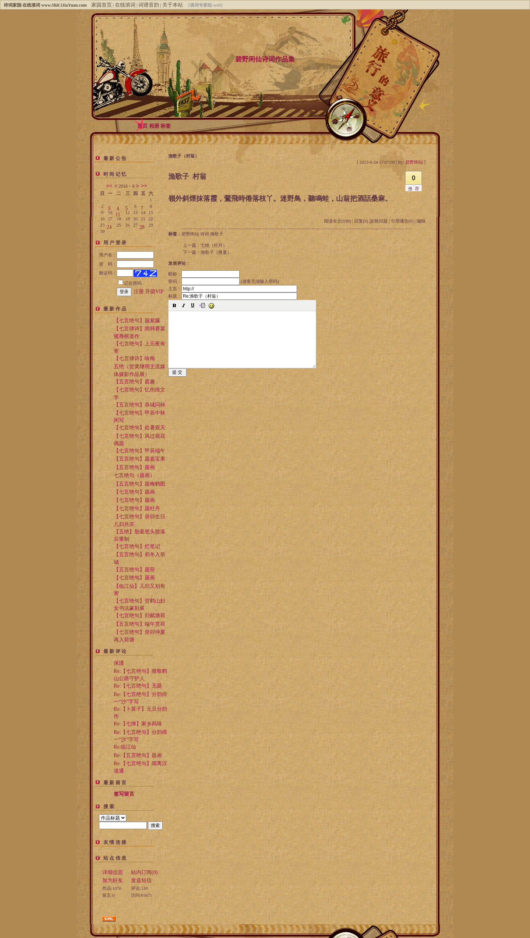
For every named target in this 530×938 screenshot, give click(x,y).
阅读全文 (337, 221)
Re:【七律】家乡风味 (138, 723)
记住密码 (130, 283)
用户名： (126, 254)
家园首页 (101, 5)
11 (117, 213)
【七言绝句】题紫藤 (137, 320)
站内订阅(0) (144, 872)
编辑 (421, 221)
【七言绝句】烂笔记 (137, 546)
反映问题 (379, 221)
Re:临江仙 (125, 747)
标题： (232, 296)
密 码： (126, 264)
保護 (119, 663)
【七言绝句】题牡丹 (137, 508)
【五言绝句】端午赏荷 (139, 624)
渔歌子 (216, 234)
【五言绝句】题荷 (134, 569)
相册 (154, 126)
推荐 (414, 188)
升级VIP (154, 291)
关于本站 (172, 5)
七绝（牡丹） (214, 245)
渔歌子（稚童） (216, 252)
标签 (165, 126)
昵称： (204, 274)
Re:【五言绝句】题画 (138, 755)
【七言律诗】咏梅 (134, 358)
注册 (139, 291)
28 (142, 225)
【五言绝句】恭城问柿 (139, 405)
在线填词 (125, 5)
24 (109, 225)
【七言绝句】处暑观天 (139, 427)
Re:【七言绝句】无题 (138, 686)
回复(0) (361, 221)
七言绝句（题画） (134, 475)
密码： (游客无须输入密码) (223, 281)
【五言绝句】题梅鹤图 (139, 484)
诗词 (204, 234)
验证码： (116, 273)
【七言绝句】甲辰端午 (139, 451)
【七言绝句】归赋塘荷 (139, 615)
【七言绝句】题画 (134, 492)
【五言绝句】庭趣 (134, 381)
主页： (232, 288)
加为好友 (112, 880)
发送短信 (141, 880)
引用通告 (402, 221)
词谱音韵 (148, 5)
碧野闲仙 (190, 234)
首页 (142, 126)
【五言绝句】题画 (134, 467)
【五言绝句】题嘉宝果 (139, 459)
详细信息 (112, 872)
